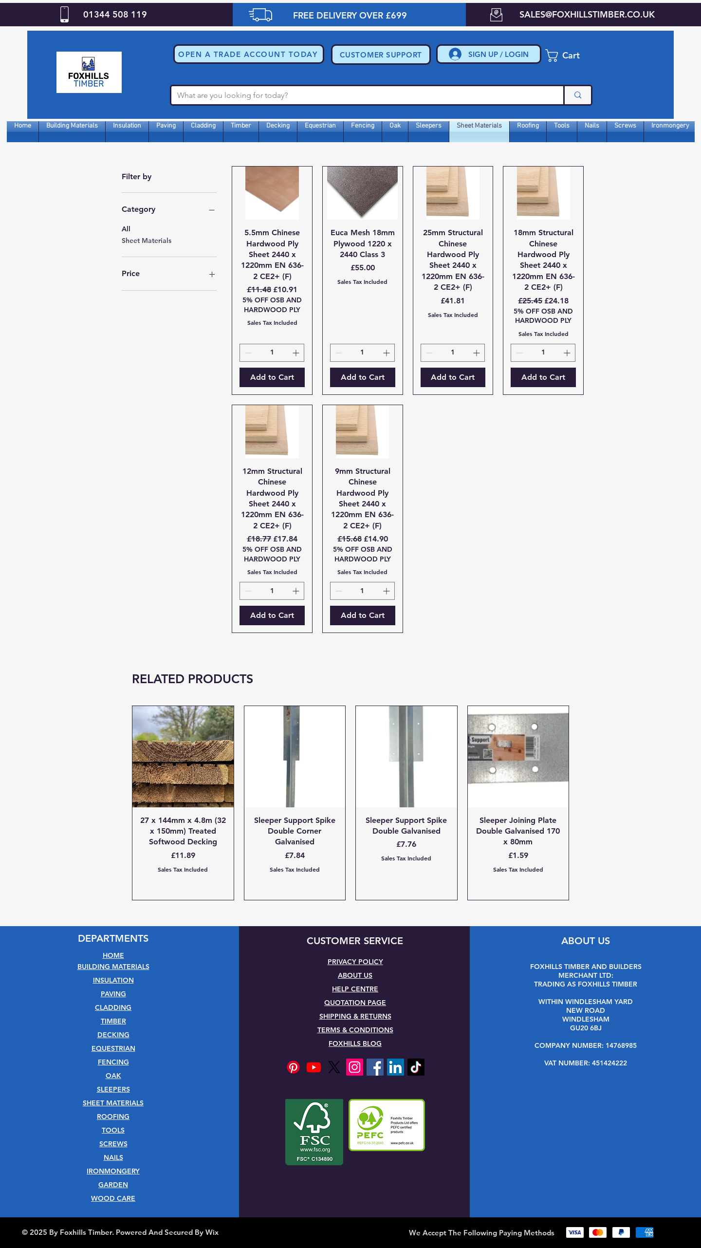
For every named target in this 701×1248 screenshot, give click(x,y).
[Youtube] (313, 1067)
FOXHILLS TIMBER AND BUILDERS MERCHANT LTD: (586, 971)
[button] (248, 54)
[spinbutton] (272, 352)
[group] (350, 803)
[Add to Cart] (272, 377)
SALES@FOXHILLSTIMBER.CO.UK (587, 14)
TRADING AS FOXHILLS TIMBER (585, 984)
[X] (334, 1067)
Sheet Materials (146, 240)
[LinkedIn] (395, 1067)
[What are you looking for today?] (360, 95)
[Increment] (297, 352)
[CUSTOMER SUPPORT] (381, 54)
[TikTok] (415, 1067)
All (126, 228)
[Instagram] (354, 1067)
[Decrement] (247, 352)
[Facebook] (375, 1067)
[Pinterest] (293, 1067)
